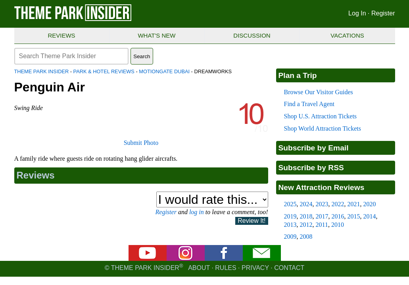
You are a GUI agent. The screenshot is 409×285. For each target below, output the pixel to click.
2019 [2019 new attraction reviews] (290, 216)
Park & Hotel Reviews (103, 71)
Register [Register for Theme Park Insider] (383, 13)
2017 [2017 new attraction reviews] (322, 216)
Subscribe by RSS (311, 167)
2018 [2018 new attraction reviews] (306, 216)
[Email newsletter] (262, 258)
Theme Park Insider (41, 71)
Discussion (251, 35)
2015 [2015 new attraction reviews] (354, 216)
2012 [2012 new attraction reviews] (306, 224)
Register (166, 212)
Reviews (61, 35)
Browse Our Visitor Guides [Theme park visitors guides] (318, 92)
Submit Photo (141, 142)
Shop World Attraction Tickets (322, 128)
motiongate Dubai (164, 71)
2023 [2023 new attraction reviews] (322, 204)
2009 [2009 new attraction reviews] (290, 236)
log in (196, 212)
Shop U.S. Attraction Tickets (320, 116)
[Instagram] (186, 258)
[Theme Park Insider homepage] (73, 19)
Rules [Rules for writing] (225, 267)
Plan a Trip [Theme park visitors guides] (297, 75)
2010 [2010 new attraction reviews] (337, 224)
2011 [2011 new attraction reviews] (322, 224)
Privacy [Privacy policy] (255, 267)
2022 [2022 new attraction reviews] (338, 204)
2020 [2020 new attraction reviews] (369, 204)
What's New (156, 35)
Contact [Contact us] (289, 267)
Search (141, 56)
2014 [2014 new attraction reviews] (369, 216)
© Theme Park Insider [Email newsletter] (146, 267)
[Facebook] (224, 258)
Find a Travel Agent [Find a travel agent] (309, 104)
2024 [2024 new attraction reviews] (306, 204)
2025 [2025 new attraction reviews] (290, 204)
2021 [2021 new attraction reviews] (354, 204)
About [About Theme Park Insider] (199, 267)
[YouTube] (148, 258)
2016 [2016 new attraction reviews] (338, 216)
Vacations (347, 35)
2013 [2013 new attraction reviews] (290, 224)
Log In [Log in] (357, 13)
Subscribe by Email (313, 148)
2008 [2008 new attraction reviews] (306, 236)
